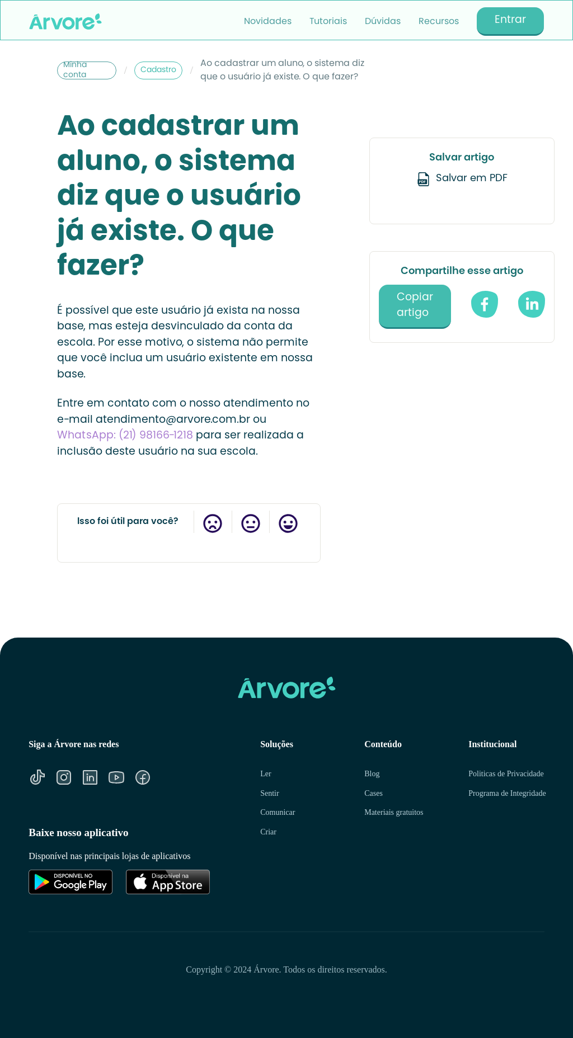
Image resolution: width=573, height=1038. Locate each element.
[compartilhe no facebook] (484, 304)
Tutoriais (328, 21)
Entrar (510, 20)
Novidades (268, 21)
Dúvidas (383, 21)
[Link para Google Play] (70, 882)
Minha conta (75, 70)
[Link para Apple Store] (168, 882)
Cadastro (158, 70)
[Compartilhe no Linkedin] (531, 304)
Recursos (439, 21)
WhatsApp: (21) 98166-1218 (126, 436)
